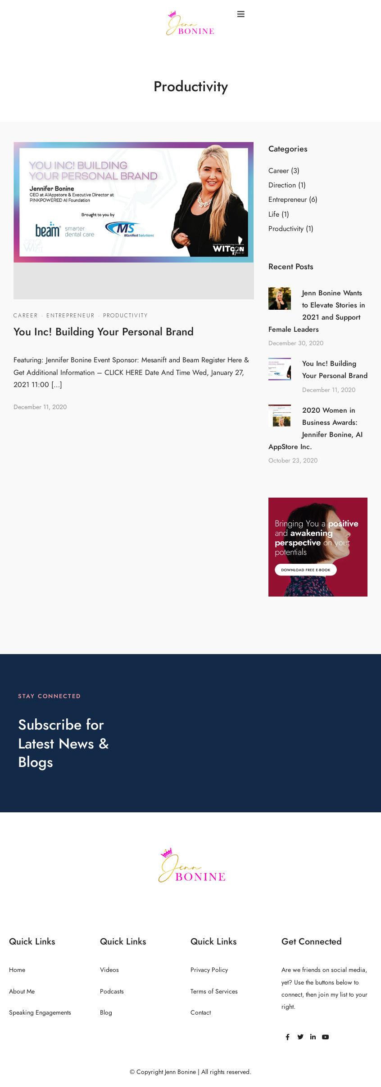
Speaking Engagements (40, 1012)
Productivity (125, 315)
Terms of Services (214, 991)
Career (26, 315)
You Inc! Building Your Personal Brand (104, 331)
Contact (200, 1012)
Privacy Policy (209, 970)
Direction (282, 185)
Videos (109, 970)
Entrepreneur (70, 315)
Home (17, 970)
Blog (106, 1012)
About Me (22, 991)
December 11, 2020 (40, 407)
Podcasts (112, 991)
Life (273, 214)
